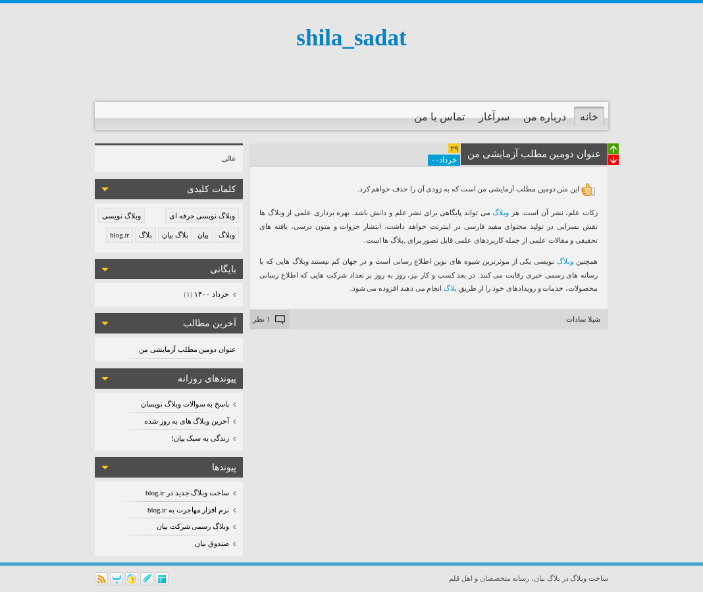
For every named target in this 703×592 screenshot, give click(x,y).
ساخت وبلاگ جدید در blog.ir (187, 493)
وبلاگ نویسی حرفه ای (202, 216)
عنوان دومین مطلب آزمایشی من (187, 349)
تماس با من (439, 116)
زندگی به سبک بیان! (200, 438)
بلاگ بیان (175, 235)
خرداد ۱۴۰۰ (211, 294)
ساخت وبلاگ (589, 578)
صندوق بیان (212, 543)
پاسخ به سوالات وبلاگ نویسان (185, 404)
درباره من (544, 116)
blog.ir (119, 235)
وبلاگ (227, 235)
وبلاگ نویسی (121, 216)
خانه (589, 116)
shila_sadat (351, 38)
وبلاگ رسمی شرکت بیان (193, 526)
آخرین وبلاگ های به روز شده (186, 421)
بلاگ (145, 235)
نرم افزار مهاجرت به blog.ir (188, 510)
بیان (203, 235)
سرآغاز (494, 116)
